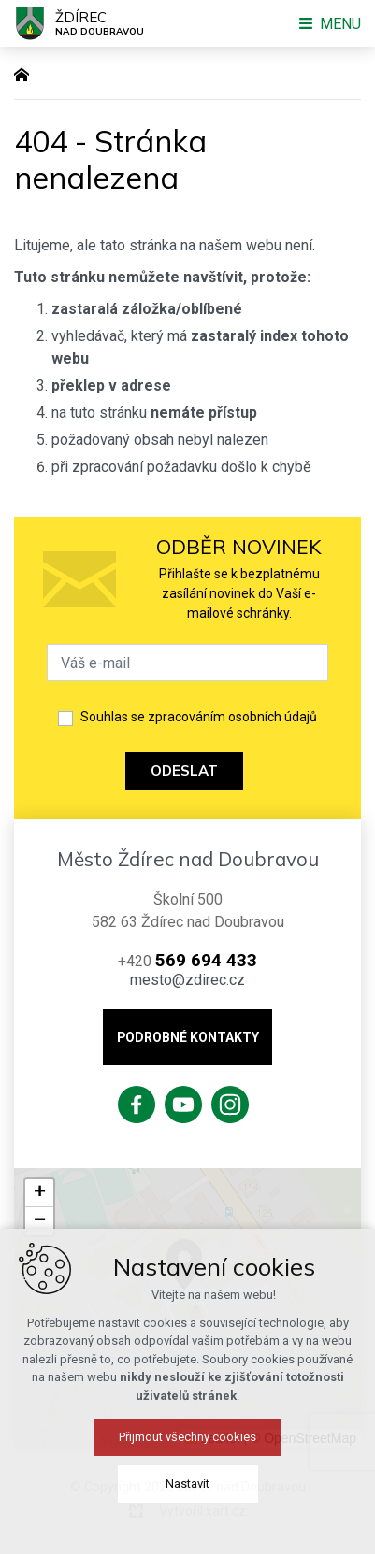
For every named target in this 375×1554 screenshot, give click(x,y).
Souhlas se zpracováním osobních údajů (198, 716)
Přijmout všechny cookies (187, 1526)
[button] (279, 1292)
